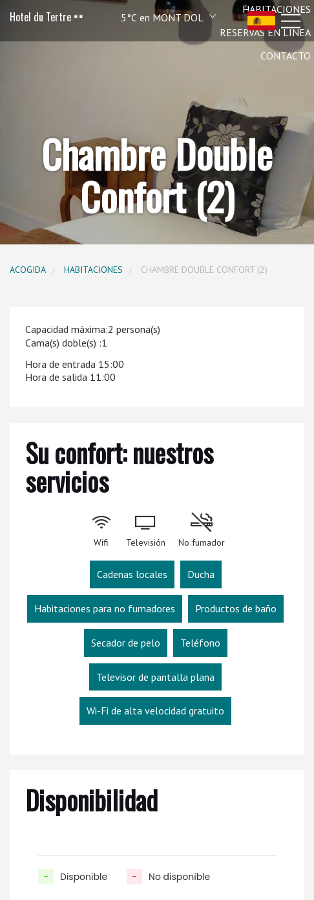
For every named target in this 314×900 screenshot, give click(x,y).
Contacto (285, 55)
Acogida (28, 269)
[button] (151, 17)
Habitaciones (93, 269)
